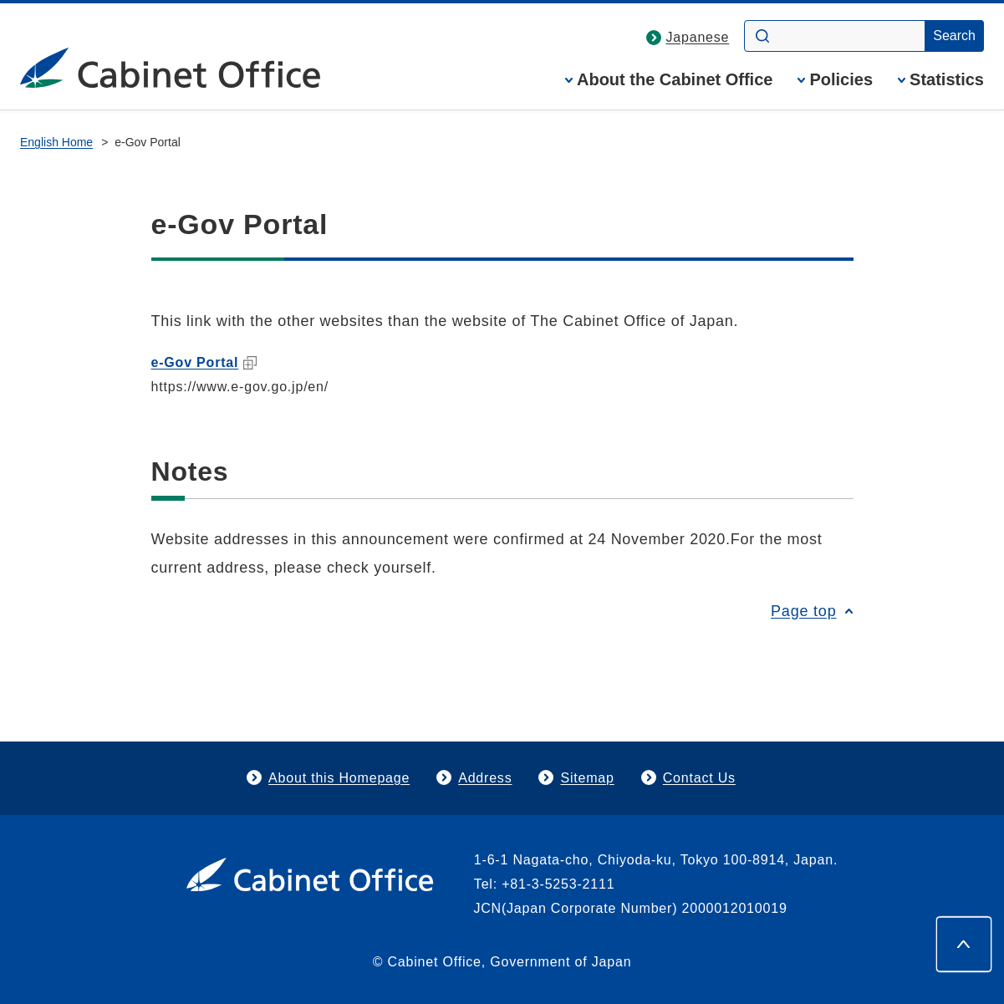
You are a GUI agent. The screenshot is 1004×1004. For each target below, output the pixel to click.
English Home (56, 142)
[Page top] (964, 944)
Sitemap (587, 778)
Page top (803, 611)
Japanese (698, 37)
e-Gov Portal (204, 362)
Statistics (947, 80)
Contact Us (699, 778)
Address (485, 778)
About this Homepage (339, 778)
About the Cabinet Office (674, 80)
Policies (841, 80)
